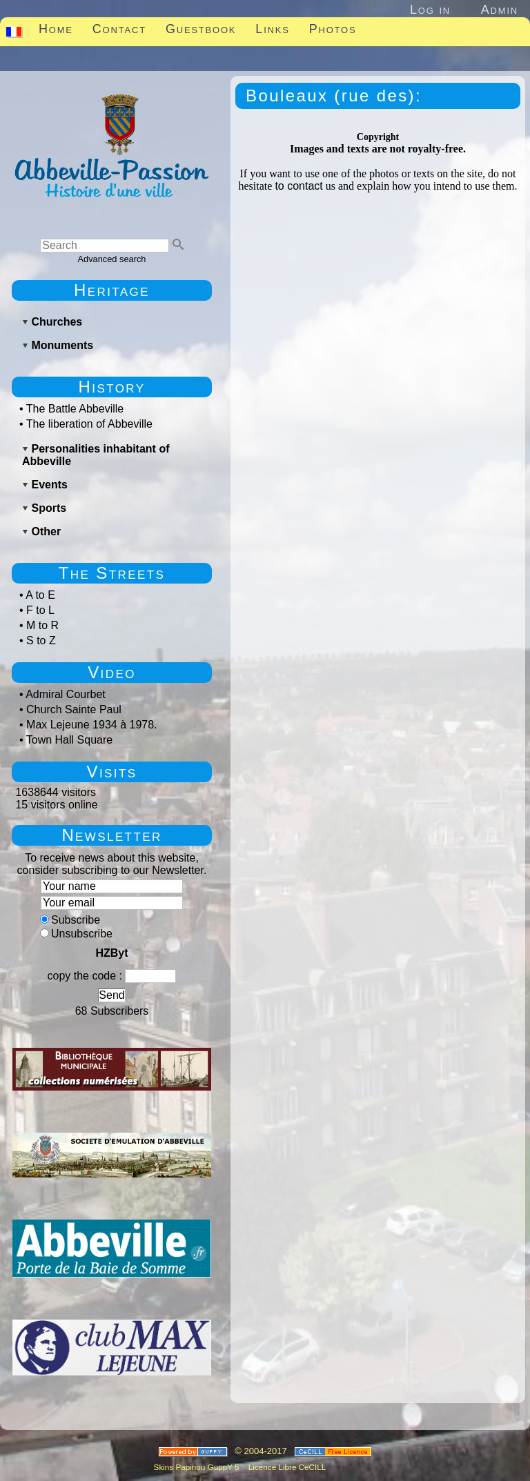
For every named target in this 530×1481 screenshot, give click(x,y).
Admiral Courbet (66, 694)
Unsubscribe (76, 934)
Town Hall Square (69, 740)
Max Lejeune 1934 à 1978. (91, 724)
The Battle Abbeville (75, 409)
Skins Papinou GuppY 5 (199, 1466)
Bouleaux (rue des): (334, 95)
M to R (42, 625)
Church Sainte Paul (73, 709)
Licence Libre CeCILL (286, 1466)
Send (111, 995)
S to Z (41, 640)
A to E (40, 595)
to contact (298, 186)
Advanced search (112, 259)
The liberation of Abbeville (89, 424)
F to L (40, 610)
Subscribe (70, 920)
